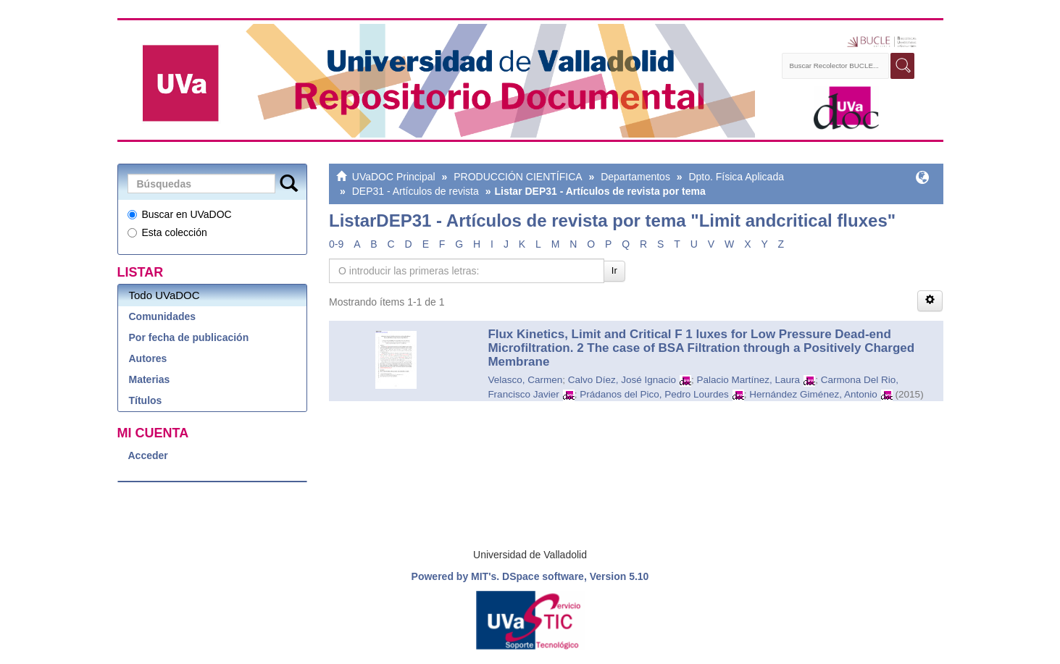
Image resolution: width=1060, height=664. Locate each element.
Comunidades (162, 316)
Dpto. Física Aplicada (736, 176)
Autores (148, 358)
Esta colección (167, 232)
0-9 (336, 244)
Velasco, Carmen (525, 379)
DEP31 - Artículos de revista (415, 191)
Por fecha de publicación (189, 337)
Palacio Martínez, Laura (749, 379)
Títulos (145, 400)
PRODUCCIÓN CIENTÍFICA (518, 176)
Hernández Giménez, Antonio (813, 394)
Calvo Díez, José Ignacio (622, 379)
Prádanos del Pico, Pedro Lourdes (654, 394)
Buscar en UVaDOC (180, 214)
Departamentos (635, 176)
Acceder (148, 455)
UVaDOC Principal (393, 176)
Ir (614, 270)
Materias (149, 379)
